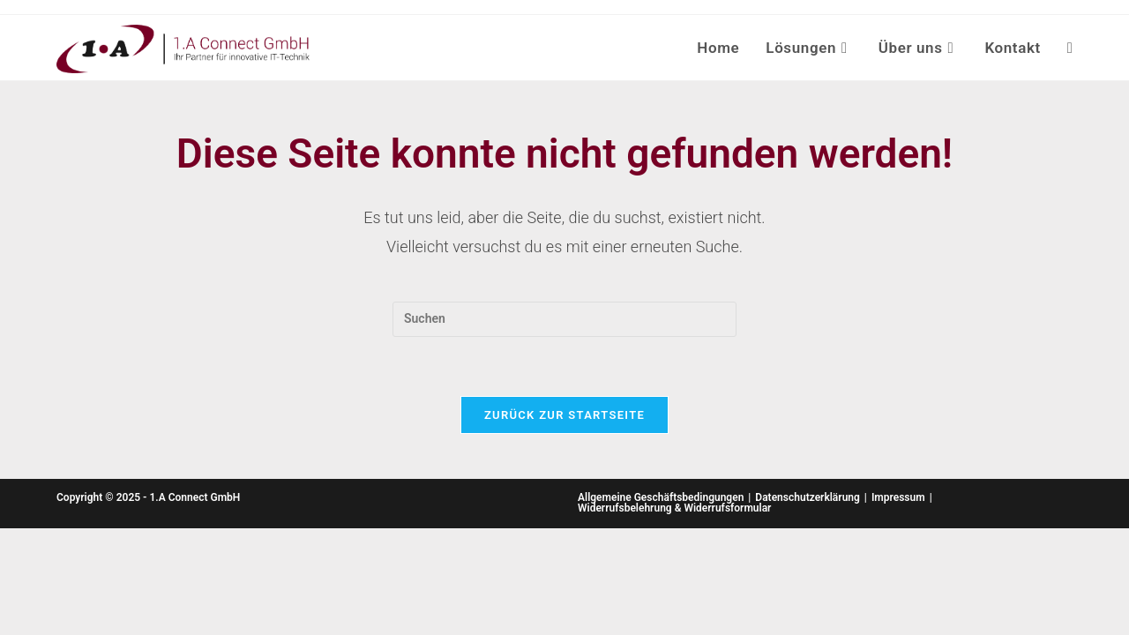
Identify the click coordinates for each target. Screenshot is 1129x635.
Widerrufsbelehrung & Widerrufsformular (674, 508)
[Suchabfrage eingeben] (564, 319)
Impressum (898, 497)
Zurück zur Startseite (564, 415)
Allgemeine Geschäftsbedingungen (661, 497)
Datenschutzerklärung (807, 497)
